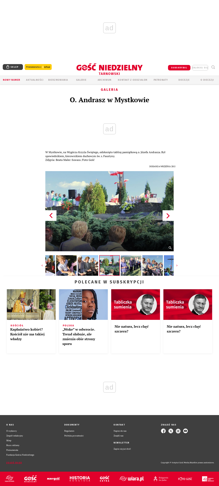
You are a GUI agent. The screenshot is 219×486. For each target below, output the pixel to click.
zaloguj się (200, 67)
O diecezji (207, 79)
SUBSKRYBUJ (179, 67)
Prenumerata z (38, 67)
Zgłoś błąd (14, 463)
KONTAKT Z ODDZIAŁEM (132, 79)
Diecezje (184, 79)
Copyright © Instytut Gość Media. (175, 463)
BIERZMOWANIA (58, 79)
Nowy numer (11, 79)
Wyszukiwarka (213, 67)
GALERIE (81, 79)
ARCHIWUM (105, 79)
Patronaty (161, 79)
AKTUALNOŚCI (34, 79)
